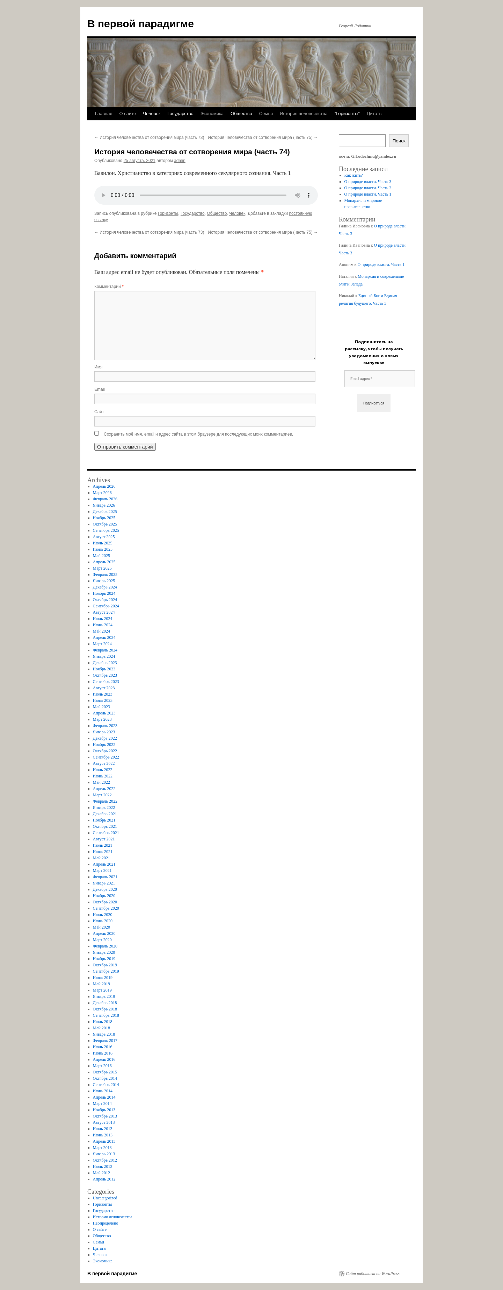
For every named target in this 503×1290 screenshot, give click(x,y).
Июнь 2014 (103, 1090)
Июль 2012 (102, 1166)
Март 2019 (102, 990)
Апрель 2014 (104, 1097)
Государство (180, 113)
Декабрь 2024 (105, 587)
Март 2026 (102, 492)
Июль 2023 (102, 694)
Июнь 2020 (103, 920)
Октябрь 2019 (105, 965)
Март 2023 (102, 719)
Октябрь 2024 (105, 599)
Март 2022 (102, 794)
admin (179, 160)
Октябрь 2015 (105, 1072)
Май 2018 (101, 1027)
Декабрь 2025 (105, 511)
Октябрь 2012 (105, 1160)
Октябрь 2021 (105, 826)
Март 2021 (102, 870)
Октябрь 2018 (105, 1009)
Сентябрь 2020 (106, 908)
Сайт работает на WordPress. (373, 1273)
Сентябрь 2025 (106, 530)
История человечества (304, 113)
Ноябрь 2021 (104, 820)
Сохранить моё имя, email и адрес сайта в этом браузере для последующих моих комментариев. (198, 434)
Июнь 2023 (103, 700)
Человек (151, 113)
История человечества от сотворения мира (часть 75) (263, 137)
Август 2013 (104, 1122)
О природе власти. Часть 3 (368, 181)
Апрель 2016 (104, 1059)
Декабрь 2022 (105, 738)
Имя (98, 367)
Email (99, 389)
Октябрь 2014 (105, 1078)
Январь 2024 (104, 656)
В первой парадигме (140, 23)
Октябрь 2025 (105, 524)
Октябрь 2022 (105, 750)
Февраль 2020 (105, 946)
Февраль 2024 (105, 650)
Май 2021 (101, 857)
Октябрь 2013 (105, 1116)
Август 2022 (104, 763)
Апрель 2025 (104, 561)
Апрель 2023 (104, 713)
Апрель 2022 (104, 788)
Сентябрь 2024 (106, 606)
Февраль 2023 (105, 725)
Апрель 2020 (104, 933)
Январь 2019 (104, 996)
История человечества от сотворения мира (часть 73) (149, 137)
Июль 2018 (102, 1021)
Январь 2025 (104, 580)
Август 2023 (104, 687)
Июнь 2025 (103, 549)
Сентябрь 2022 (106, 757)
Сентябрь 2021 (106, 832)
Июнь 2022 (103, 776)
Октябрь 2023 (105, 675)
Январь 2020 (104, 952)
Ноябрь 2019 (104, 958)
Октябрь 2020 (105, 902)
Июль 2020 (102, 914)
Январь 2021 (104, 883)
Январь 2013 (104, 1153)
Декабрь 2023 (105, 662)
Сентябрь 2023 (106, 681)
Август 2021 (104, 839)
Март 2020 (102, 939)
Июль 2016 (102, 1046)
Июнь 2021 (103, 851)
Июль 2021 (102, 845)
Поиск (399, 140)
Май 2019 (101, 983)
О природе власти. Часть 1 (368, 194)
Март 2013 (102, 1147)
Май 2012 (101, 1172)
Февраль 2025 (105, 574)
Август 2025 (104, 536)
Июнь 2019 (103, 977)
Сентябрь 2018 (106, 1015)
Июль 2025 (102, 543)
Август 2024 (104, 612)
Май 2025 (101, 555)
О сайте (127, 113)
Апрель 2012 (104, 1179)
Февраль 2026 (105, 498)
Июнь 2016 (103, 1053)
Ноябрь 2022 (104, 744)
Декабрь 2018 (105, 1002)
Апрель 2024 (104, 637)
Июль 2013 (102, 1128)
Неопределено (105, 1223)
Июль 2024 (102, 618)
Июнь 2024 (103, 624)
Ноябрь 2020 (104, 895)
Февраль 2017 (105, 1040)
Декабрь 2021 (105, 813)
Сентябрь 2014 (106, 1084)
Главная (103, 113)
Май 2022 (101, 782)
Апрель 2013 (104, 1141)
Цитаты (374, 113)
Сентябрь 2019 (106, 971)
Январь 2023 (104, 731)
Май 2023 (101, 706)
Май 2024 (101, 631)
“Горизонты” (347, 113)
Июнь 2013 (103, 1135)
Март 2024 (102, 643)
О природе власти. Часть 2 (368, 187)
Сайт (99, 411)
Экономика (212, 113)
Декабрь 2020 (105, 889)
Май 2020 (101, 927)
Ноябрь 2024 (104, 593)
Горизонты (168, 213)
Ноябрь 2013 (104, 1109)
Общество (241, 113)
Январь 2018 (104, 1034)
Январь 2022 (104, 807)
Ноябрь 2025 (104, 517)
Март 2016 (102, 1065)
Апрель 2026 (104, 486)
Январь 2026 (104, 505)
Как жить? (353, 175)
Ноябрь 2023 (104, 669)
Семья (266, 113)
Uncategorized (105, 1198)
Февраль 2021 (105, 876)
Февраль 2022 (105, 801)
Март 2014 (102, 1103)
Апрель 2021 (104, 864)
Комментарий (109, 286)
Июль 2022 (102, 769)
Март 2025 (102, 568)
